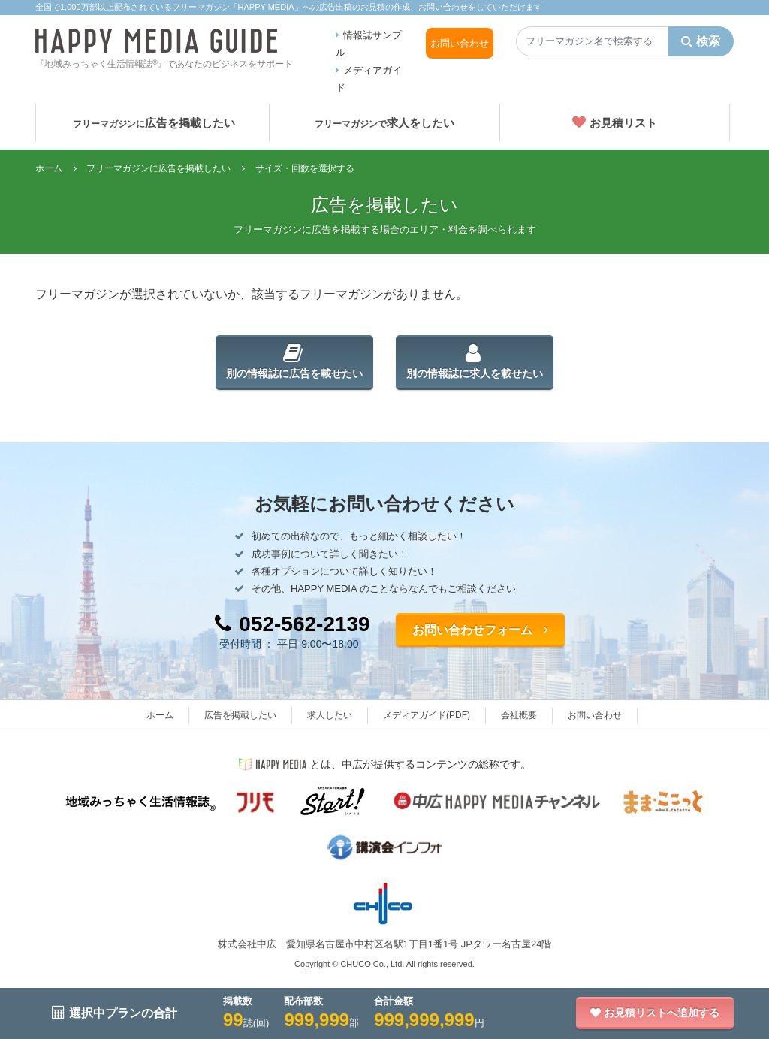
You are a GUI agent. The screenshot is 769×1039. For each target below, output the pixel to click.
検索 (700, 41)
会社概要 (519, 715)
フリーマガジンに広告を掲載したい (158, 168)
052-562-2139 (292, 624)
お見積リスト (614, 122)
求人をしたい (384, 122)
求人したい (329, 715)
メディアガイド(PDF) (426, 715)
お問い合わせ (459, 43)
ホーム (48, 168)
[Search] (592, 41)
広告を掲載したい (154, 122)
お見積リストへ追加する (654, 1013)
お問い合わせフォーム (479, 630)
